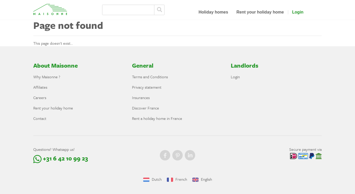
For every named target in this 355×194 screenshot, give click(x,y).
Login (298, 12)
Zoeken (159, 10)
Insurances (141, 97)
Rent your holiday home (260, 12)
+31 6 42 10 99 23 (60, 158)
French (177, 179)
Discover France (145, 108)
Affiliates (40, 87)
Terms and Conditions (150, 77)
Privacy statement (146, 87)
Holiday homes (213, 12)
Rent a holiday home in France (157, 118)
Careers (39, 97)
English (202, 179)
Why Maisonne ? (46, 77)
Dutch (152, 179)
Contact (39, 118)
